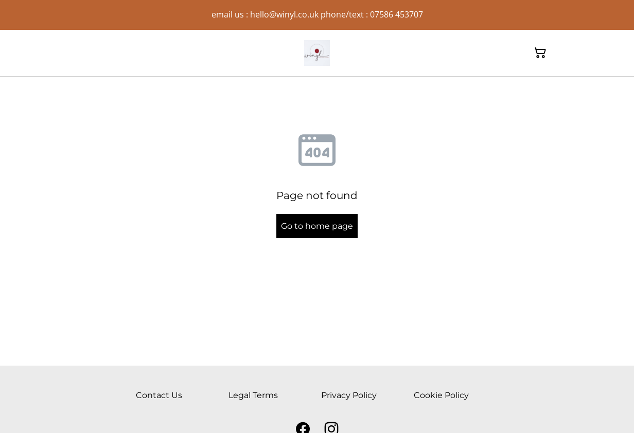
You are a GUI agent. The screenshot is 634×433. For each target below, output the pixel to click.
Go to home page (317, 226)
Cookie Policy (441, 395)
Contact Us (159, 395)
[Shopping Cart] (540, 53)
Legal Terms (253, 395)
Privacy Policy (349, 395)
